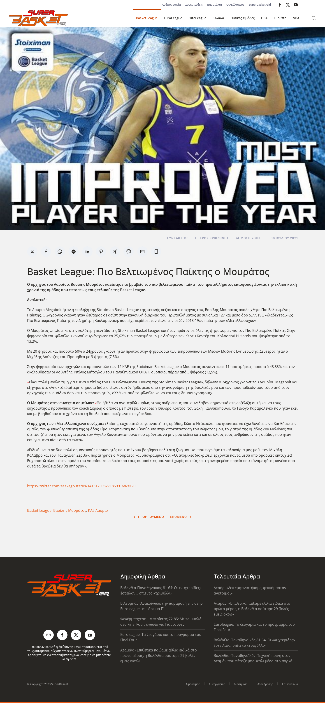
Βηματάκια (214, 4)
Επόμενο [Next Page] (180, 517)
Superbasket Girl (260, 4)
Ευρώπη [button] (280, 18)
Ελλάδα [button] (218, 18)
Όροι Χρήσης (265, 684)
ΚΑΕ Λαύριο (98, 510)
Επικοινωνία (290, 684)
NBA (296, 18)
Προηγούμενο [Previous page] (149, 517)
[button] (313, 18)
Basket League (39, 510)
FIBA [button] (264, 18)
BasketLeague (147, 18)
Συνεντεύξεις (194, 4)
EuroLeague (173, 18)
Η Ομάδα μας (191, 684)
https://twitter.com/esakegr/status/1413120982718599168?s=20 (81, 486)
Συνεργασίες (217, 684)
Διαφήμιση (240, 684)
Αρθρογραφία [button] (171, 4)
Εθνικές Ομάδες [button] (242, 18)
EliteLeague (197, 18)
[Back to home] (38, 18)
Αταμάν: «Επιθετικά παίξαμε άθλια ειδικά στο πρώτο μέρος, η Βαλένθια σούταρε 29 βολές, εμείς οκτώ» (158, 655)
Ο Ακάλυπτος (235, 4)
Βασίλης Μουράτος (69, 510)
